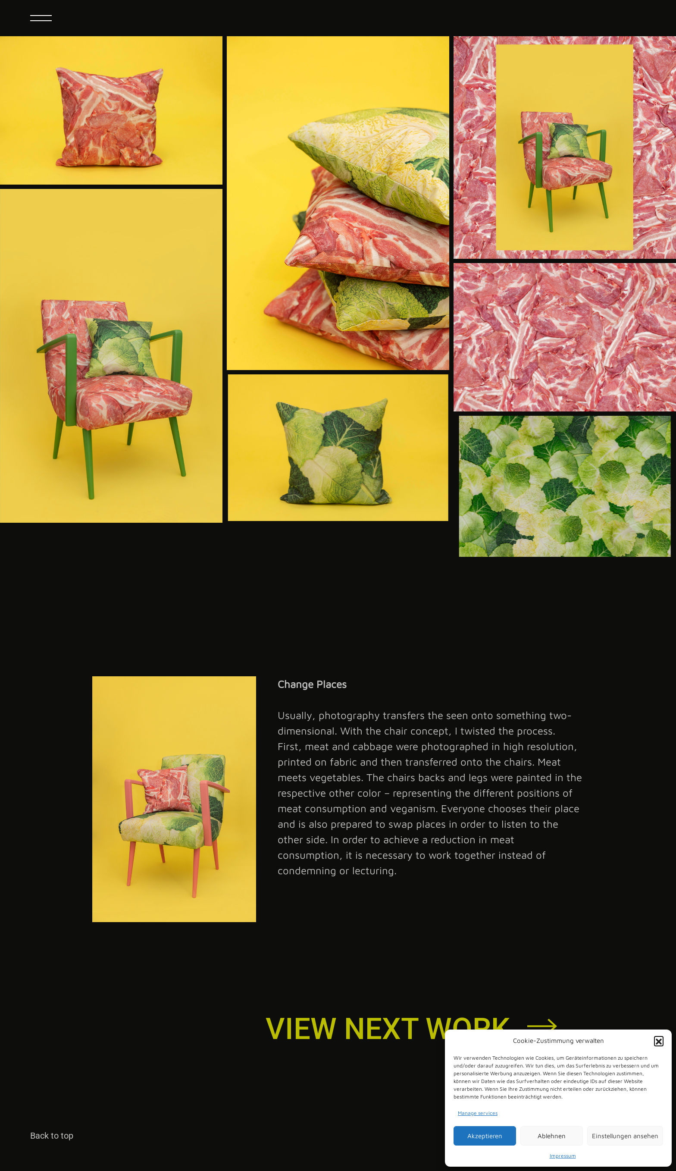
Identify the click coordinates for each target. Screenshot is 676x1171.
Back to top (51, 1135)
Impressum (563, 1155)
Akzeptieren (484, 1136)
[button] (658, 1040)
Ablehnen (552, 1136)
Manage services (478, 1113)
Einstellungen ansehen (625, 1136)
